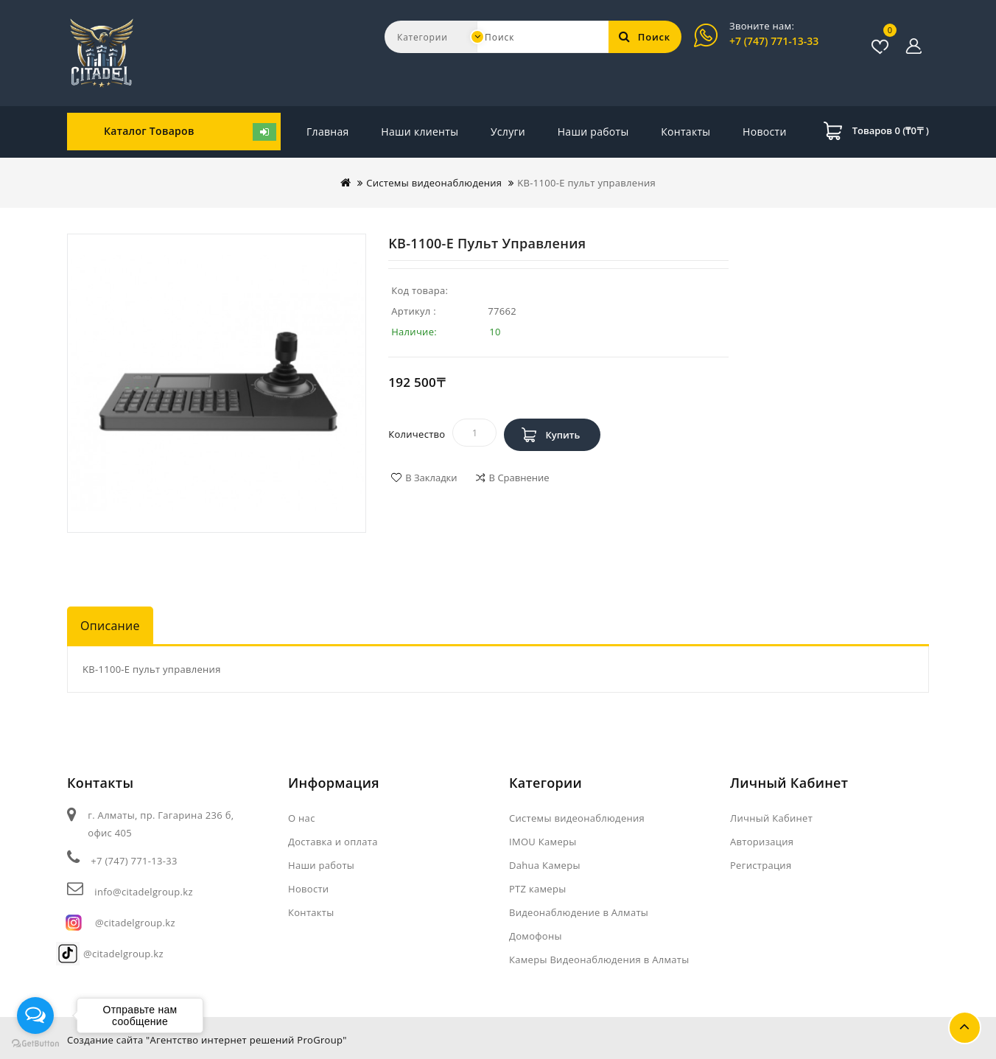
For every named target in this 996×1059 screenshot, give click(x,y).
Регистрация (760, 865)
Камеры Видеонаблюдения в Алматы (599, 959)
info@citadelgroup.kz (143, 891)
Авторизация (761, 841)
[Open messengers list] (35, 1015)
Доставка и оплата (333, 841)
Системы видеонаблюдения (434, 182)
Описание (110, 626)
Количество (416, 434)
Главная (327, 132)
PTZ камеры (538, 888)
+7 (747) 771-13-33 (773, 41)
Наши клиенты (419, 132)
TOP (964, 1027)
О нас (301, 818)
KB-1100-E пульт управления (586, 182)
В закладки (431, 477)
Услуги (508, 132)
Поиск (644, 36)
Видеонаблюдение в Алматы (578, 912)
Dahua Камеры (545, 865)
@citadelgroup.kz (135, 922)
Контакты (761, 132)
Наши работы (593, 132)
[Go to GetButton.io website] (35, 1044)
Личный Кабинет (771, 818)
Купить (562, 434)
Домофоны (535, 936)
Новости (683, 132)
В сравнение (519, 477)
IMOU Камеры (543, 841)
